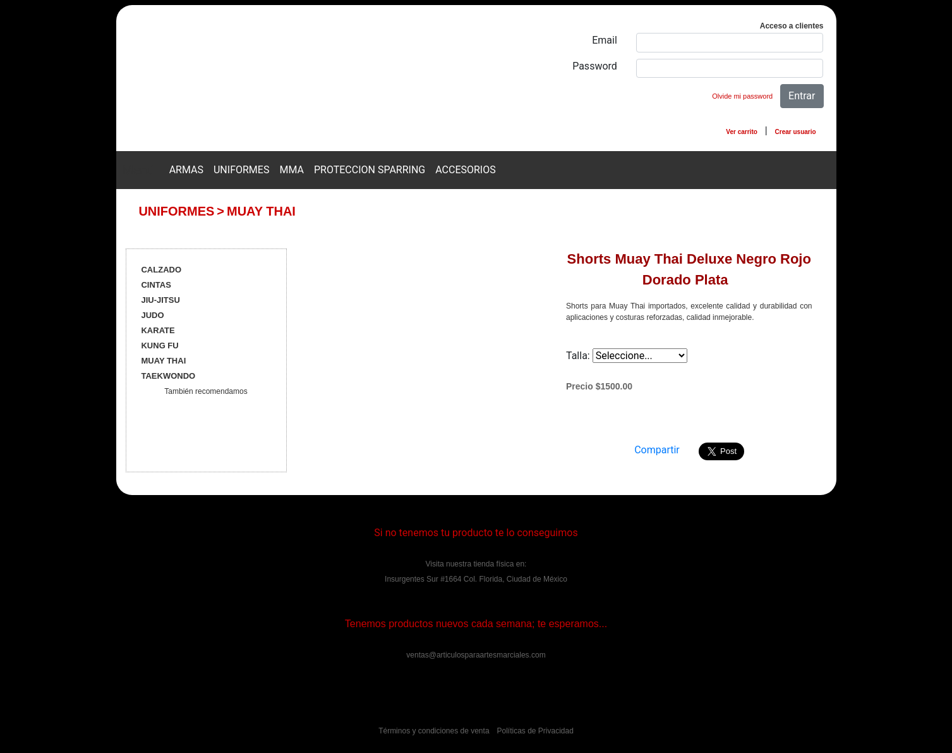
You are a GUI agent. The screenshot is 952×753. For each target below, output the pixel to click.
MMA (291, 170)
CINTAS (156, 285)
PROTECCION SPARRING (369, 170)
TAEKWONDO (168, 376)
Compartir (657, 450)
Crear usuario (795, 131)
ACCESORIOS (465, 170)
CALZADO (161, 269)
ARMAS (186, 170)
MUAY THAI (261, 211)
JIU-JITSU (160, 300)
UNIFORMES (241, 170)
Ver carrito (741, 131)
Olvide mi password (742, 96)
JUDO (152, 315)
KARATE (157, 330)
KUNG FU (159, 345)
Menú (138, 170)
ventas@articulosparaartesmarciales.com (475, 655)
